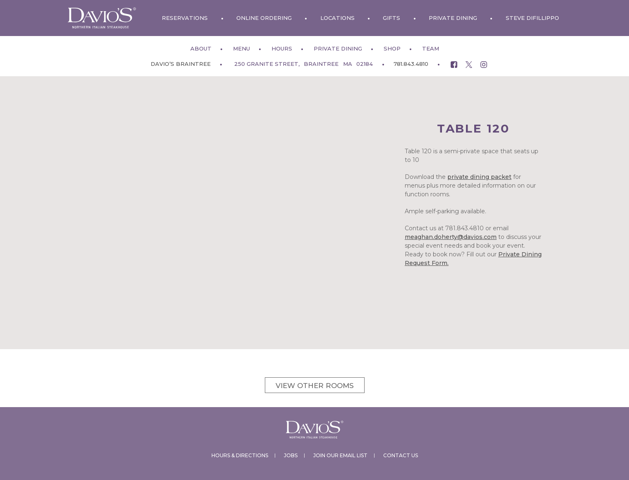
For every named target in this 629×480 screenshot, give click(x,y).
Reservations (185, 17)
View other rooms (315, 385)
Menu (241, 48)
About (200, 48)
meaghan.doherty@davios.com (451, 237)
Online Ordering (264, 17)
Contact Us (400, 455)
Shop (392, 48)
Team (430, 48)
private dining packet (479, 177)
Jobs (291, 455)
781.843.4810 (411, 63)
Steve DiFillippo (532, 17)
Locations (337, 17)
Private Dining (453, 17)
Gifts (391, 17)
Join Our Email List (340, 455)
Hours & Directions (239, 455)
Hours (281, 48)
